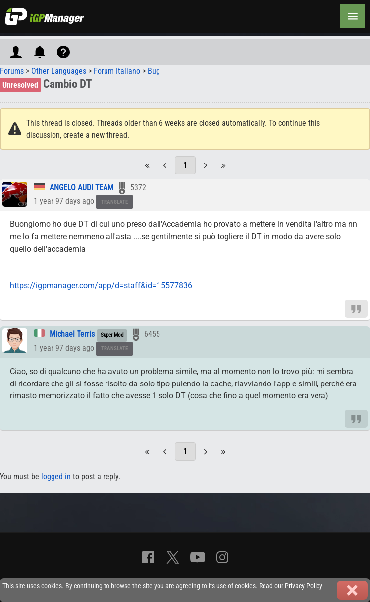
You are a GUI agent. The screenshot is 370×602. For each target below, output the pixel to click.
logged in (56, 476)
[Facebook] (148, 557)
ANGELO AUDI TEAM (81, 187)
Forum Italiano (117, 71)
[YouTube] (198, 557)
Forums (12, 71)
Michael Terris (72, 334)
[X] (173, 557)
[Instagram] (222, 557)
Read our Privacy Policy (290, 586)
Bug (154, 71)
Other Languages (58, 71)
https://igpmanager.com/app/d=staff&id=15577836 (101, 285)
